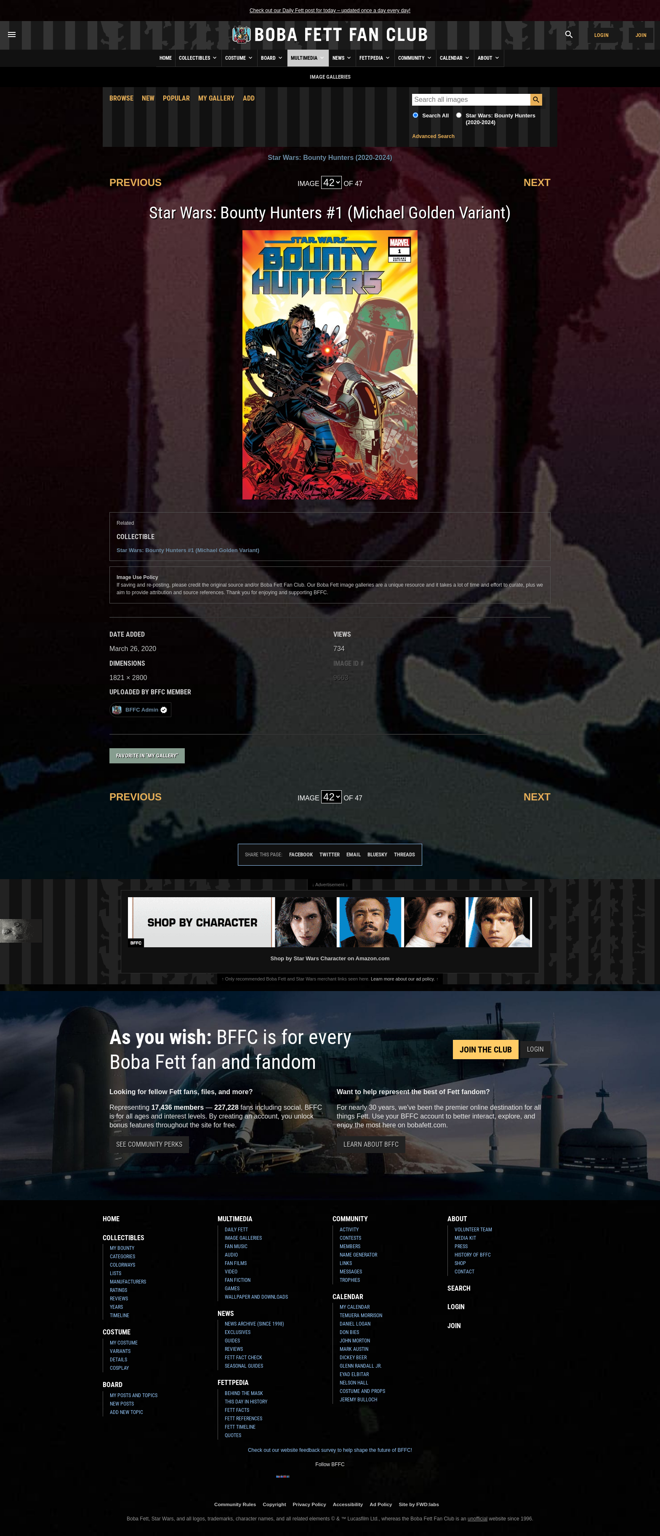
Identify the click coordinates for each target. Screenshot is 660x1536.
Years (116, 1307)
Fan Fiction (237, 1280)
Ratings (118, 1290)
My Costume (124, 1343)
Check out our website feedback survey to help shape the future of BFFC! (330, 1450)
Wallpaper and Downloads (256, 1297)
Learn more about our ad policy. (403, 978)
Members (350, 1246)
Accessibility (348, 1504)
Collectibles (198, 57)
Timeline (119, 1315)
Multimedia (308, 57)
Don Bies (349, 1332)
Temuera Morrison (361, 1315)
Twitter (329, 854)
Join (641, 35)
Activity (349, 1230)
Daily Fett (236, 1230)
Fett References (243, 1419)
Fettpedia (375, 57)
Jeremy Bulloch (358, 1400)
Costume (239, 57)
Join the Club (486, 1049)
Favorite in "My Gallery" (147, 755)
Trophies (350, 1280)
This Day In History (246, 1402)
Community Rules (235, 1504)
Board (272, 57)
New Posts (122, 1404)
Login (601, 35)
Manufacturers (128, 1282)
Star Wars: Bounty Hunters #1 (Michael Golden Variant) (188, 550)
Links (346, 1263)
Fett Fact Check (243, 1358)
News (342, 57)
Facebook (301, 854)
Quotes (233, 1435)
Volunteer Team (473, 1230)
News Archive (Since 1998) (254, 1324)
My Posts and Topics (133, 1395)
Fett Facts (237, 1410)
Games (232, 1289)
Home (166, 58)
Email (353, 854)
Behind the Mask (244, 1393)
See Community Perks (149, 1144)
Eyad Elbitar (354, 1374)
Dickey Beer (353, 1358)
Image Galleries (243, 1238)
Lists (115, 1273)
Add (249, 98)
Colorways (122, 1265)
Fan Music (236, 1246)
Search (459, 1288)
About (489, 57)
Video (231, 1272)
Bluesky (377, 854)
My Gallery (216, 98)
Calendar (455, 57)
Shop (460, 1263)
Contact (464, 1272)
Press (461, 1246)
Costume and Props (362, 1391)
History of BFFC (473, 1255)
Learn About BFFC (371, 1144)
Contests (350, 1238)
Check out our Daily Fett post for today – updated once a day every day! (330, 10)
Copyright (274, 1504)
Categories (122, 1257)
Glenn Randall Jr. (361, 1366)
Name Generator (358, 1255)
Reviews (119, 1299)
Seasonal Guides (244, 1366)
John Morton (355, 1341)
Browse (121, 98)
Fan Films (236, 1263)
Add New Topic (126, 1412)
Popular (176, 98)
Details (118, 1360)
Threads (404, 854)
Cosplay (119, 1368)
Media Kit (465, 1238)
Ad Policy (381, 1504)
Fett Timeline (240, 1427)
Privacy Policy (309, 1504)
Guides (232, 1341)
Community (415, 57)
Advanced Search (433, 136)
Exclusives (237, 1332)
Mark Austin (354, 1349)
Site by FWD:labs (419, 1504)
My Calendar (355, 1307)
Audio (231, 1255)
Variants (120, 1351)
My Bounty (122, 1248)
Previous (135, 182)
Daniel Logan (355, 1324)
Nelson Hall (354, 1383)
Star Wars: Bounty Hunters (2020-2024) (330, 157)
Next (537, 182)
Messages (351, 1272)
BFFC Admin (140, 709)
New (148, 98)
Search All (435, 115)
